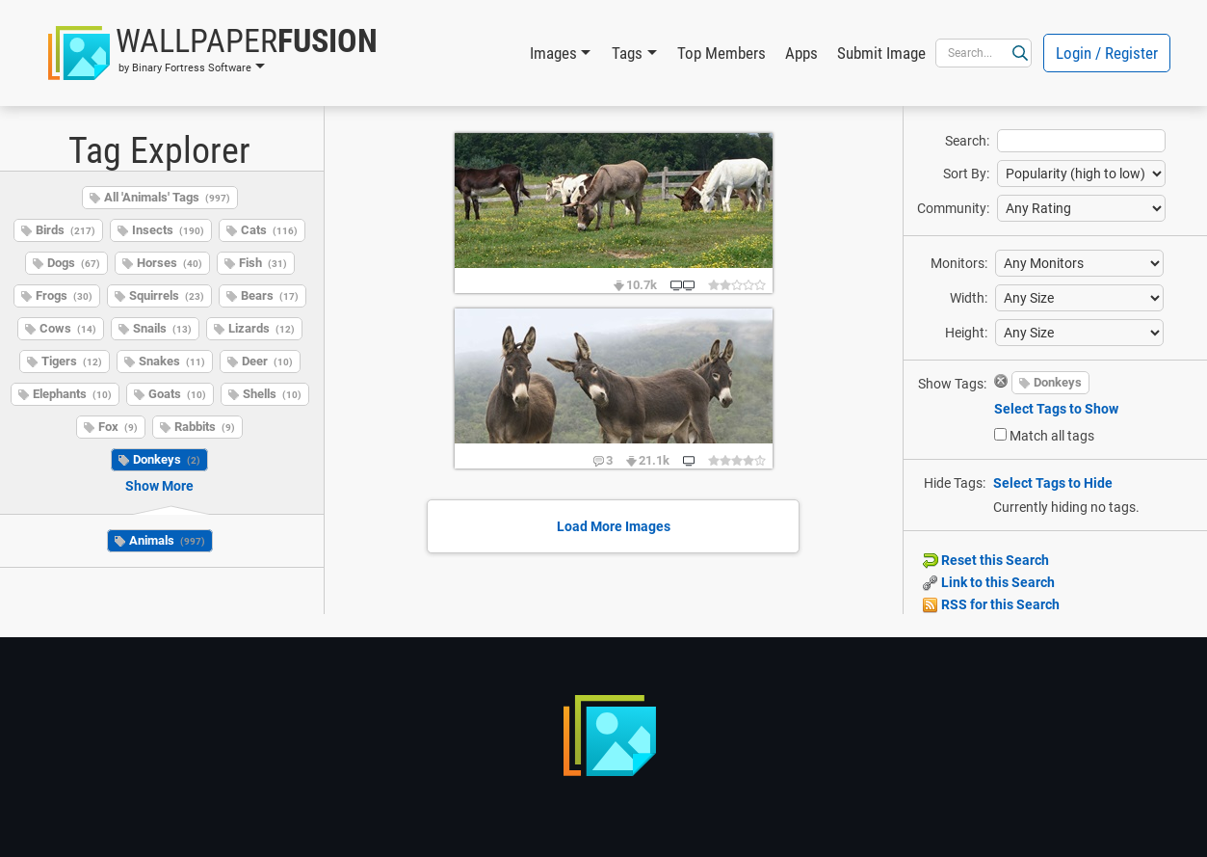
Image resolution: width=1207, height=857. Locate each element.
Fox (118, 426)
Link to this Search (989, 582)
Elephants (72, 394)
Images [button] (553, 53)
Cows (67, 328)
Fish (263, 262)
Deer (267, 361)
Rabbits (204, 426)
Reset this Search (986, 560)
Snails (162, 328)
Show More (159, 486)
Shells (272, 394)
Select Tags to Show (1056, 408)
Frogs (64, 295)
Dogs (73, 262)
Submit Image (881, 53)
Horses (169, 262)
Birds (65, 230)
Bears (270, 295)
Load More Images (613, 526)
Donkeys (166, 459)
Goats (177, 394)
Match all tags (1052, 435)
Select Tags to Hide (1053, 483)
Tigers (71, 361)
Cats (269, 230)
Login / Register (1107, 53)
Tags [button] (627, 53)
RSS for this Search (991, 604)
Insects (168, 230)
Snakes (172, 361)
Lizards (261, 328)
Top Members (721, 53)
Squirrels (166, 295)
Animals (167, 540)
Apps (801, 53)
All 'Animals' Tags (167, 197)
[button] (213, 53)
